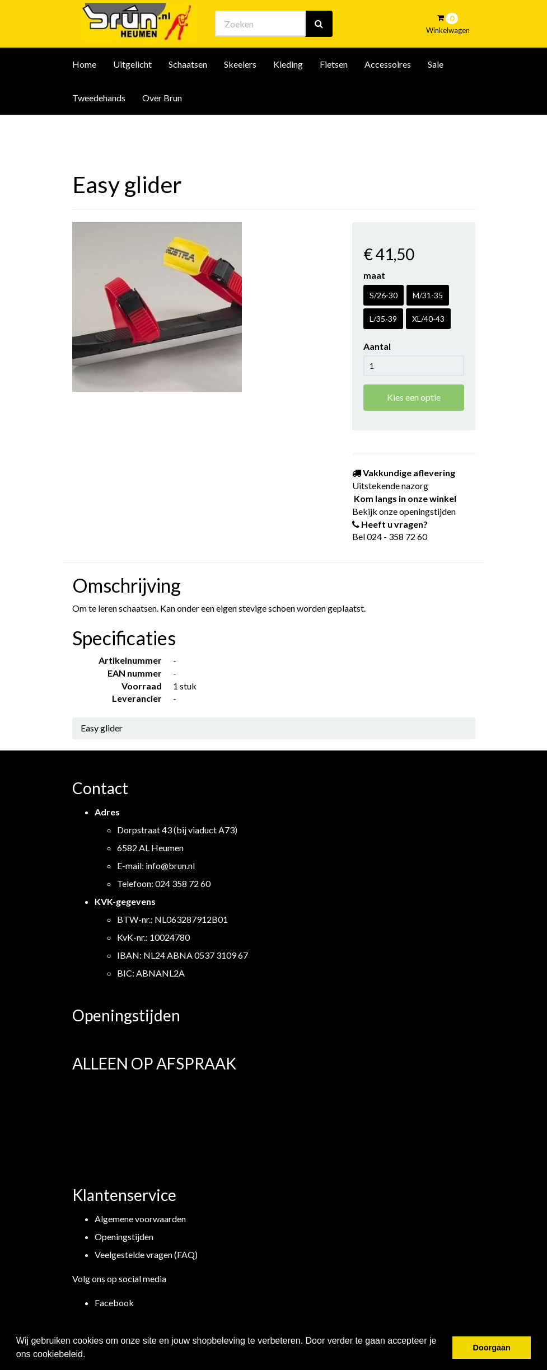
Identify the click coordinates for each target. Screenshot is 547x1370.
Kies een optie (414, 397)
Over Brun (162, 128)
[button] (89, 1355)
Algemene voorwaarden (140, 1218)
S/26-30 (384, 295)
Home (84, 94)
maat (374, 275)
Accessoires (387, 94)
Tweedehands (98, 128)
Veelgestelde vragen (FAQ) (146, 1254)
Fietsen (334, 94)
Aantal (377, 346)
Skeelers (240, 94)
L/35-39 (383, 318)
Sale (435, 94)
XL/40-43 (428, 318)
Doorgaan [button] (492, 1347)
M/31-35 (428, 295)
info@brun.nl (170, 865)
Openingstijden (124, 1236)
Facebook (114, 1302)
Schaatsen (188, 94)
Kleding (288, 94)
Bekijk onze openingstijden (283, 20)
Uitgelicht (132, 94)
